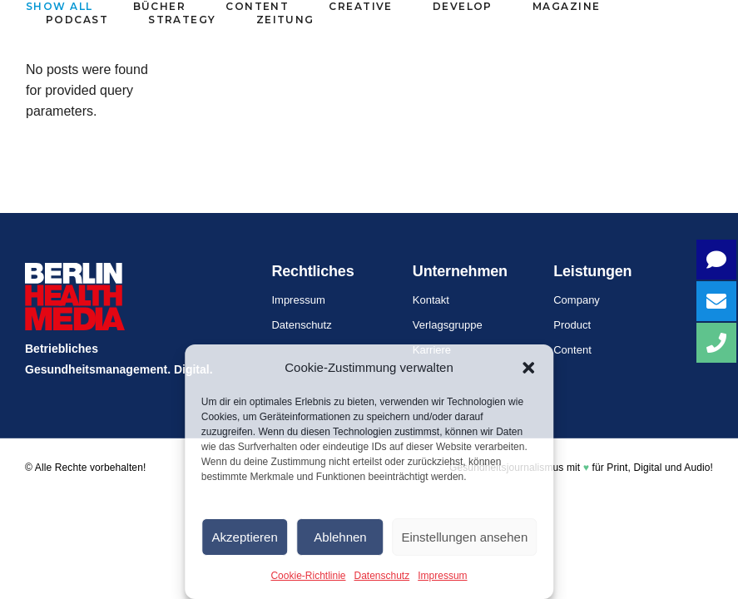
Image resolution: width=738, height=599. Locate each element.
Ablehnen (340, 537)
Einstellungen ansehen (464, 537)
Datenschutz (382, 576)
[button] (528, 367)
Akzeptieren (245, 537)
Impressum (442, 576)
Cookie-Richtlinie (307, 576)
